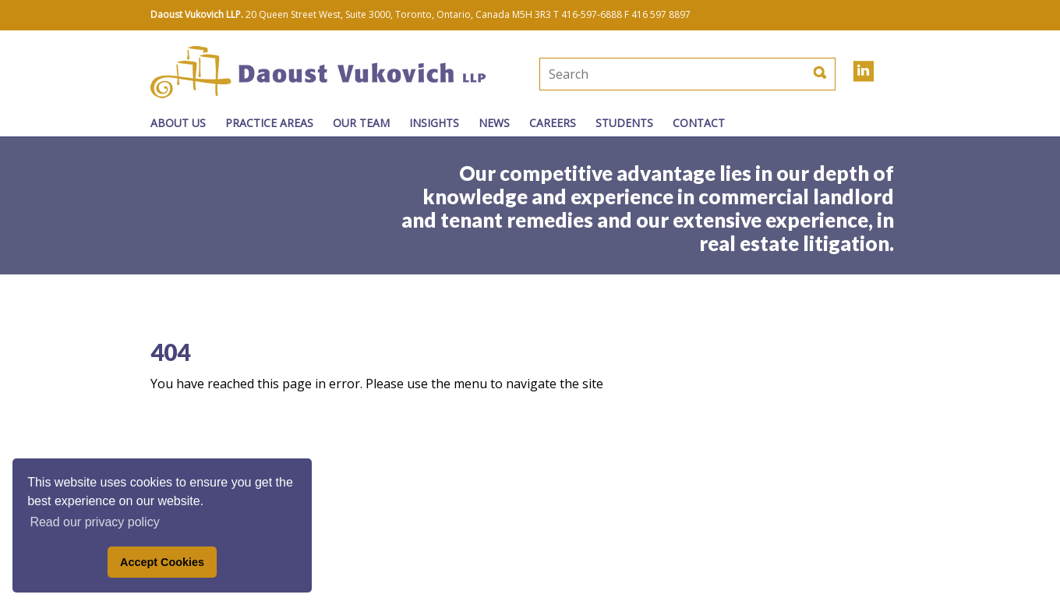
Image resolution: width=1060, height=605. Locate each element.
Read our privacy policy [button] (94, 522)
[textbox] (635, 74)
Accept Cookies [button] (162, 562)
